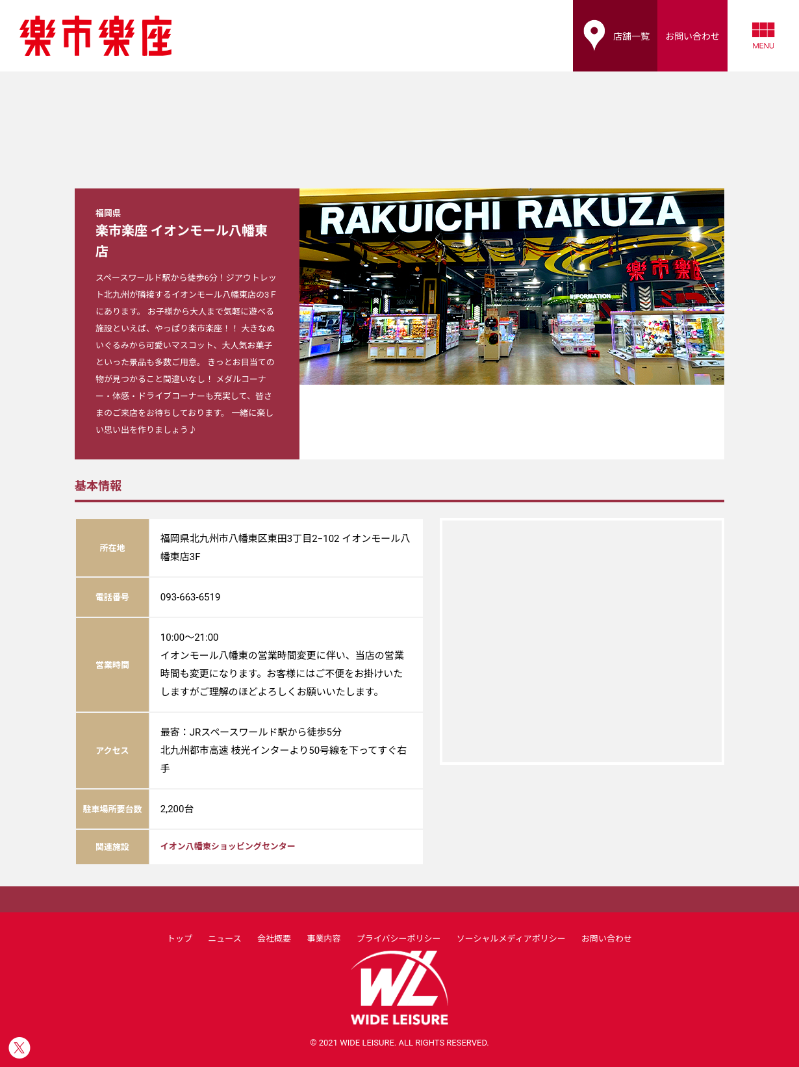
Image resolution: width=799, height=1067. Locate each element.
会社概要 (274, 939)
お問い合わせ (606, 939)
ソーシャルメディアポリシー (511, 939)
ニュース (224, 939)
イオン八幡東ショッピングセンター (228, 846)
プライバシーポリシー (399, 939)
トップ (179, 939)
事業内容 (323, 939)
